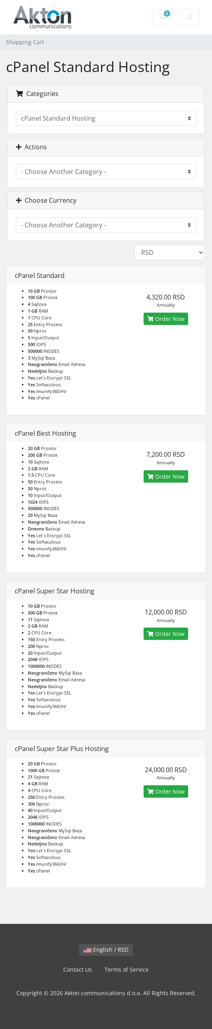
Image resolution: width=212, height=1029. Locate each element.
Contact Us (77, 969)
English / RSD (106, 949)
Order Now (166, 319)
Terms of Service (127, 969)
